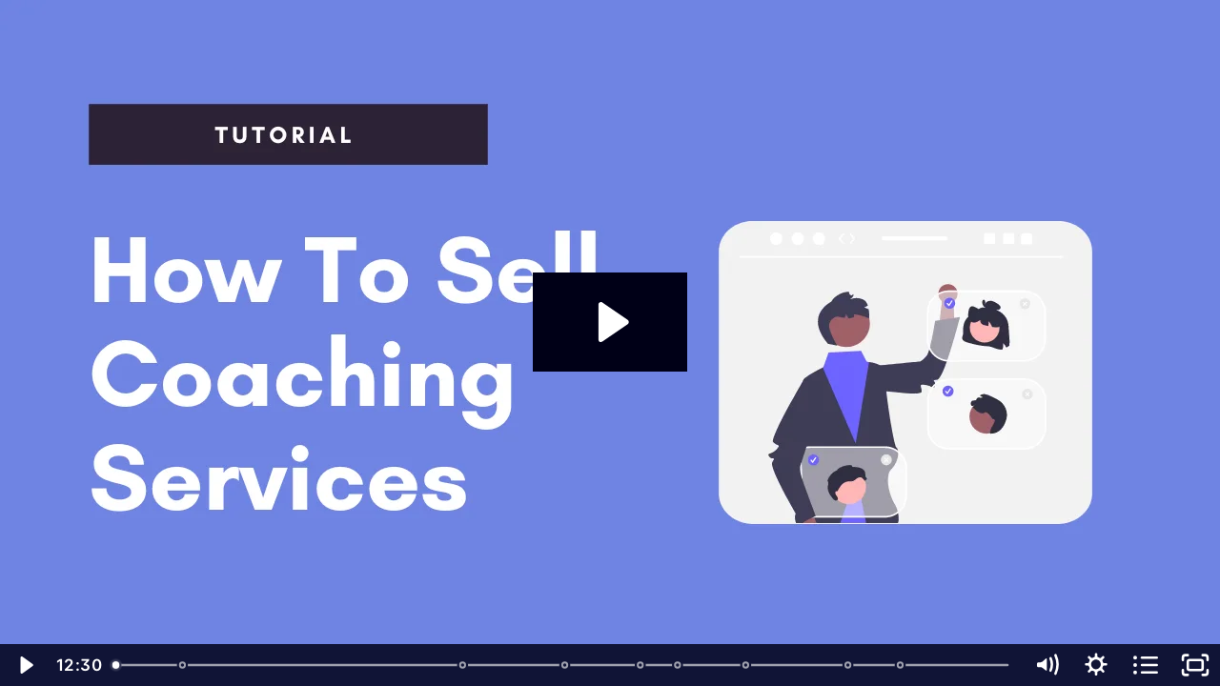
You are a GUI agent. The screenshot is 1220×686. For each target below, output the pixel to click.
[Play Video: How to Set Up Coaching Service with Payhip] (610, 322)
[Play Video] (25, 665)
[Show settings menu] (1096, 665)
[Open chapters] (1145, 665)
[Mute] (1046, 665)
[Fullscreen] (1195, 665)
